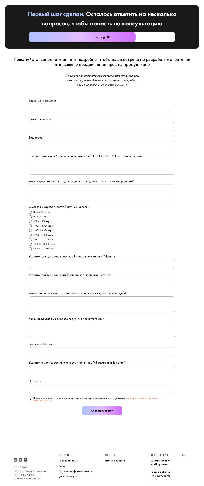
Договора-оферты (135, 398)
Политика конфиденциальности (75, 471)
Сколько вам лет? (40, 119)
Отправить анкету (102, 410)
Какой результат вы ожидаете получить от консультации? (66, 319)
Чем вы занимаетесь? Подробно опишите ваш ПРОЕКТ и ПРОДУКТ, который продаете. (85, 156)
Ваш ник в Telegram (41, 344)
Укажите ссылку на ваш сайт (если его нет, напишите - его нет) (70, 275)
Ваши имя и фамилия (42, 101)
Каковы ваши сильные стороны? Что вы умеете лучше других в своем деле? (77, 293)
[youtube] (20, 460)
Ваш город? (36, 137)
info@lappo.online (159, 464)
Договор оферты (68, 476)
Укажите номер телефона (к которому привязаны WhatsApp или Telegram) (77, 362)
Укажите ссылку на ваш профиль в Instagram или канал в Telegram (72, 256)
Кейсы (62, 465)
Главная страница (68, 460)
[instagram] (15, 460)
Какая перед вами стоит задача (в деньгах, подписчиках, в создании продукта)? (81, 181)
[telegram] (25, 460)
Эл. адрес (35, 381)
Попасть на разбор (115, 460)
